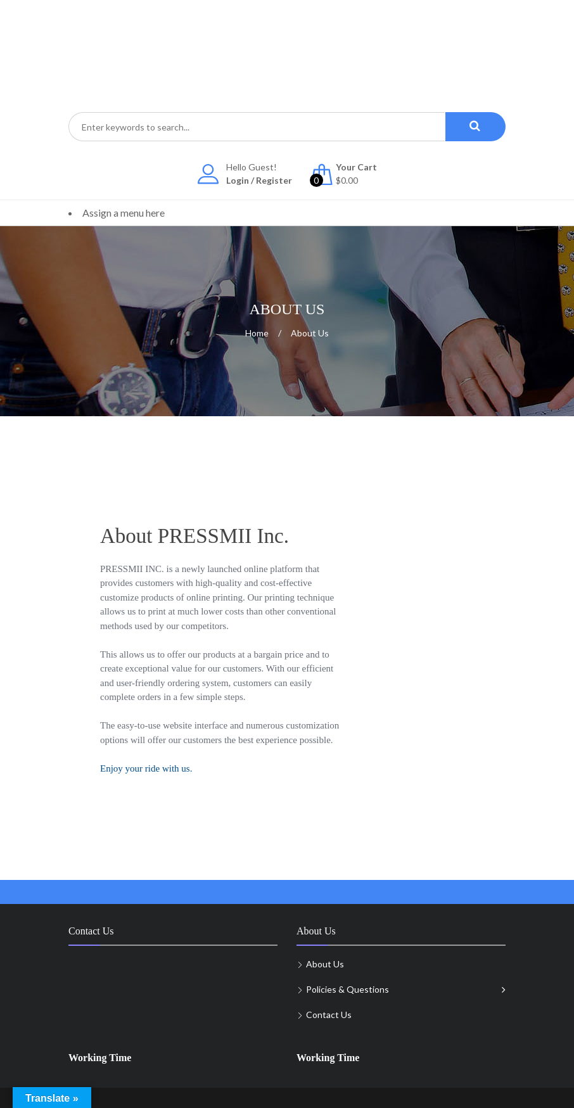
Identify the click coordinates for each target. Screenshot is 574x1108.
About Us (325, 963)
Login (237, 180)
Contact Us (329, 1014)
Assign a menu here (123, 213)
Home (257, 333)
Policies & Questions (347, 989)
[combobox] (256, 126)
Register (274, 180)
